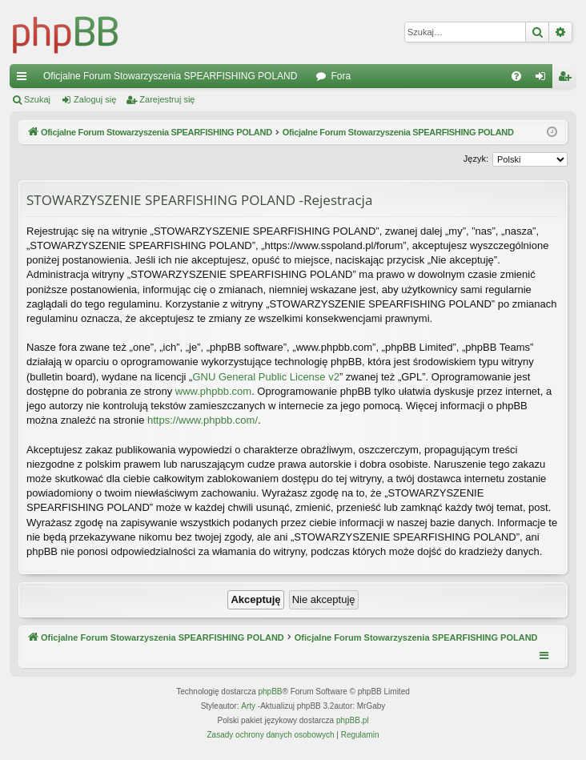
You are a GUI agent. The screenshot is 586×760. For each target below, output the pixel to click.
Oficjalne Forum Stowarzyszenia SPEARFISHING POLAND (170, 76)
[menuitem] (516, 76)
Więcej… (25, 79)
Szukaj (37, 99)
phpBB (271, 691)
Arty (248, 706)
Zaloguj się (95, 99)
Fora (341, 76)
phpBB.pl (352, 720)
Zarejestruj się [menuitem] (567, 79)
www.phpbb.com (213, 391)
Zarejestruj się (167, 99)
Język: (476, 158)
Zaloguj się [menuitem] (544, 79)
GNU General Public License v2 (265, 377)
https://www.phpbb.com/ (202, 420)
